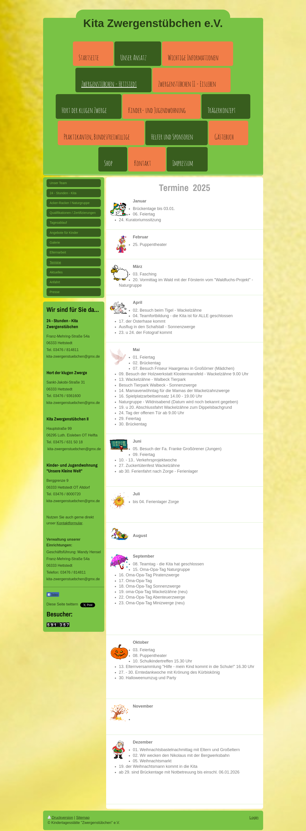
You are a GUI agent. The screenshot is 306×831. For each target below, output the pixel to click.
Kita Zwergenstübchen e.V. (153, 23)
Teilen (52, 594)
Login (253, 818)
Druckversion (60, 818)
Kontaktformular (69, 523)
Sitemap (83, 818)
